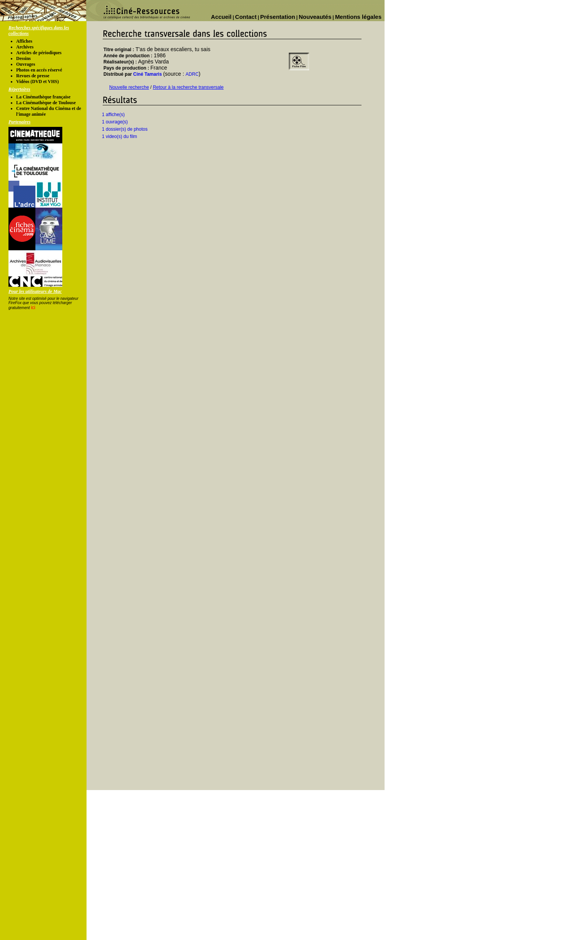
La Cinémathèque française (43, 97)
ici (33, 307)
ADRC (192, 74)
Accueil (221, 16)
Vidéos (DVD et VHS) (37, 81)
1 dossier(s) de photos (125, 129)
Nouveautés (315, 16)
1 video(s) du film (119, 136)
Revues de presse (32, 75)
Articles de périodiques (39, 52)
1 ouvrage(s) (115, 122)
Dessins (23, 58)
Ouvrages (25, 64)
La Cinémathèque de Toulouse (46, 102)
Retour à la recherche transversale (188, 87)
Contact (246, 16)
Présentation (277, 16)
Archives (24, 47)
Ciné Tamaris (147, 74)
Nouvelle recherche (129, 87)
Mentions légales (358, 16)
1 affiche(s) (113, 114)
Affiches (24, 41)
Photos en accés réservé (39, 70)
